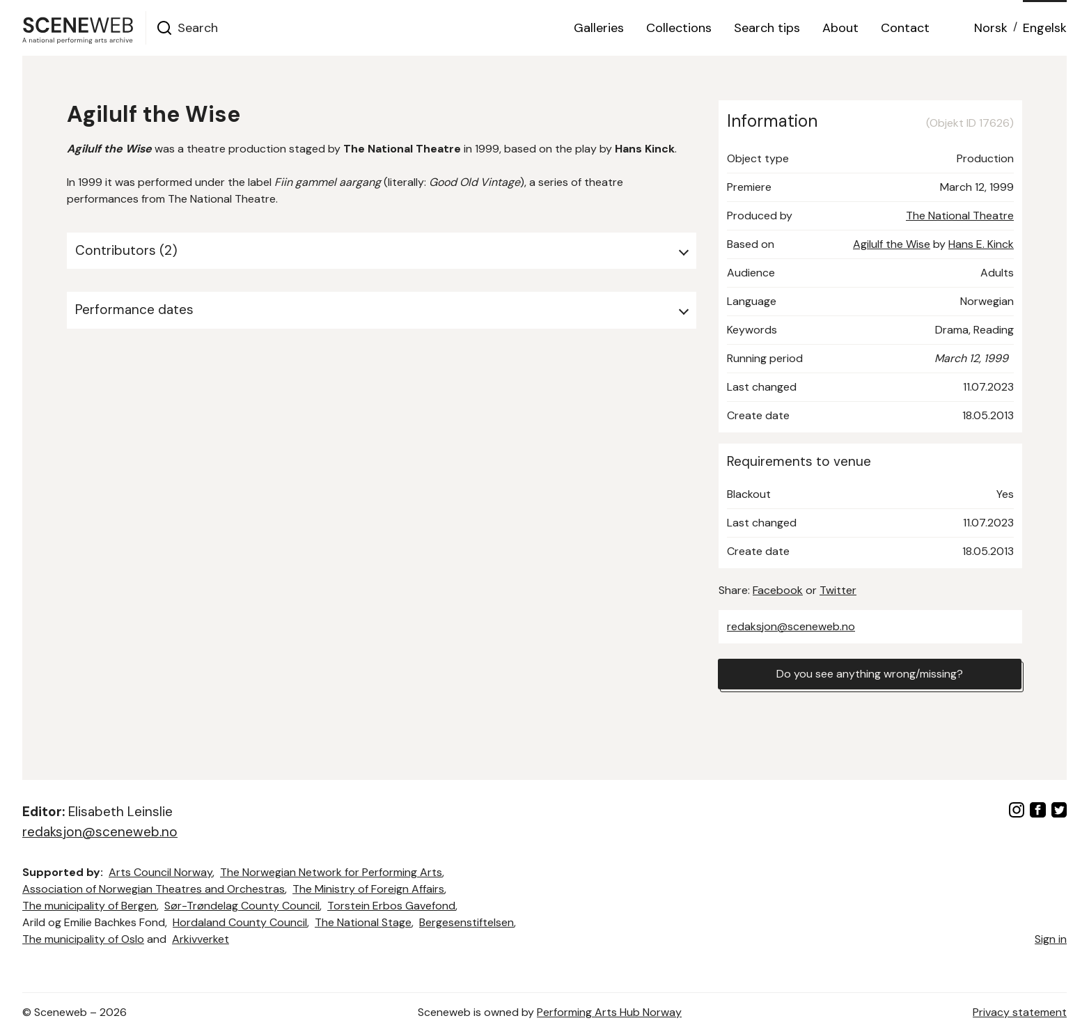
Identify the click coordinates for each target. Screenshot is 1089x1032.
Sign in (1051, 939)
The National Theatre (960, 215)
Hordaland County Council (240, 922)
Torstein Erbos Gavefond (391, 905)
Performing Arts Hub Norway (609, 1012)
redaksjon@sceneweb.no (791, 626)
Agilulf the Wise (891, 244)
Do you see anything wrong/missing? (869, 673)
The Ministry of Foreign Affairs (368, 889)
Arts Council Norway (160, 872)
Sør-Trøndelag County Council (242, 905)
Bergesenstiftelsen (466, 922)
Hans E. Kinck (981, 244)
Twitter (838, 590)
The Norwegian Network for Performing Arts (331, 872)
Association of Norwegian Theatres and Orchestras (153, 889)
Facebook (778, 590)
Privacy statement (1020, 1012)
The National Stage (363, 922)
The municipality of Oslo (83, 939)
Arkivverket (200, 939)
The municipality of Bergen (89, 905)
